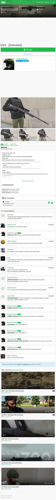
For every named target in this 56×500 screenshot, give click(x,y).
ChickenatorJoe (11, 287)
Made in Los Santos (6, 497)
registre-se (26, 364)
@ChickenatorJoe (12, 349)
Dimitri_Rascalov (12, 355)
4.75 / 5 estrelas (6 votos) (6, 149)
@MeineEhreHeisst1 (13, 341)
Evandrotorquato (21, 59)
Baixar (28, 49)
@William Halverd (12, 308)
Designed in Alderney (6, 495)
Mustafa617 (10, 249)
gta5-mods (10, 214)
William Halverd (11, 241)
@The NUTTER (23, 341)
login (19, 364)
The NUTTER (11, 296)
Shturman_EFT (11, 224)
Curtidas (16, 145)
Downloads (6, 145)
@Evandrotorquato (12, 279)
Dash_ (9, 257)
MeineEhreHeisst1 (12, 277)
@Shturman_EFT (12, 235)
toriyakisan (10, 267)
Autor (19, 233)
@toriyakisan (11, 324)
